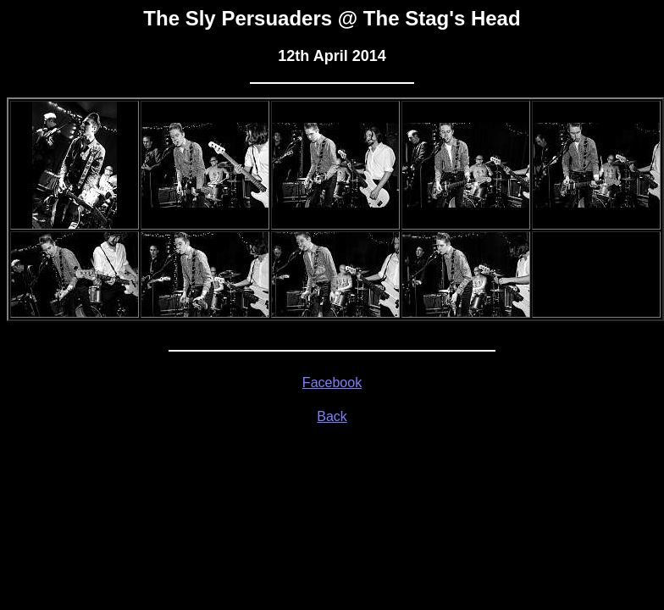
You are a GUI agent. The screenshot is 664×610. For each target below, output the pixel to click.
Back (332, 416)
